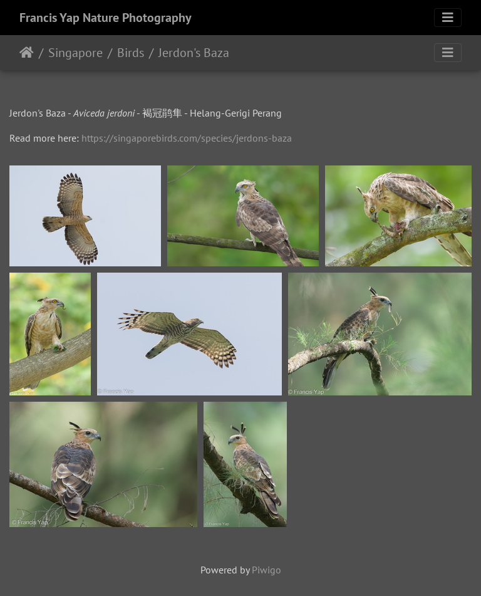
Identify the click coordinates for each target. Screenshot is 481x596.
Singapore (75, 52)
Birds (130, 52)
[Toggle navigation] (448, 17)
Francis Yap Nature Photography (105, 17)
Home (26, 52)
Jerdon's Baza (193, 52)
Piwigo (266, 569)
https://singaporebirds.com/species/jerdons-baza (186, 138)
